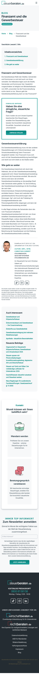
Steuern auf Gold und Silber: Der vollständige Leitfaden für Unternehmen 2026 (17, 368)
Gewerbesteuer (7, 24)
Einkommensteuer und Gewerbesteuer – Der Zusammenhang (19, 324)
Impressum (20, 649)
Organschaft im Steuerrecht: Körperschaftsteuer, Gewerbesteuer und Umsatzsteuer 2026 (18, 349)
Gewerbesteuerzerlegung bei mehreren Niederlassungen (19, 334)
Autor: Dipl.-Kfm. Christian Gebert (23, 250)
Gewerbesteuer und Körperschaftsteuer (13, 318)
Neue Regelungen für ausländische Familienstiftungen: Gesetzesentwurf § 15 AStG (19, 383)
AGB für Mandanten (19, 639)
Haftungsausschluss (19, 646)
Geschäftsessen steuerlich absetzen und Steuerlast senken (18, 376)
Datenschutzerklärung (24, 556)
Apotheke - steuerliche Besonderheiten (19, 339)
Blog (19, 653)
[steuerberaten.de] (13, 3)
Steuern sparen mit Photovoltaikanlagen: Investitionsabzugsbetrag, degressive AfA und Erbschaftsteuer (19, 359)
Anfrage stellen (16, 133)
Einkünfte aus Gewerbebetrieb (16, 329)
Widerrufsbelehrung (19, 642)
